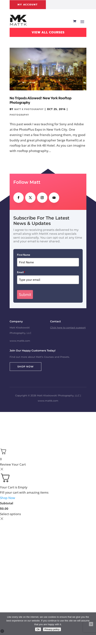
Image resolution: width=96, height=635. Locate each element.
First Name (23, 254)
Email (21, 272)
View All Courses (48, 32)
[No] (91, 624)
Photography (19, 114)
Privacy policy (51, 629)
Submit (25, 294)
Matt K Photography (28, 109)
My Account (28, 4)
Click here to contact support (68, 327)
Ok (38, 629)
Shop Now (25, 366)
